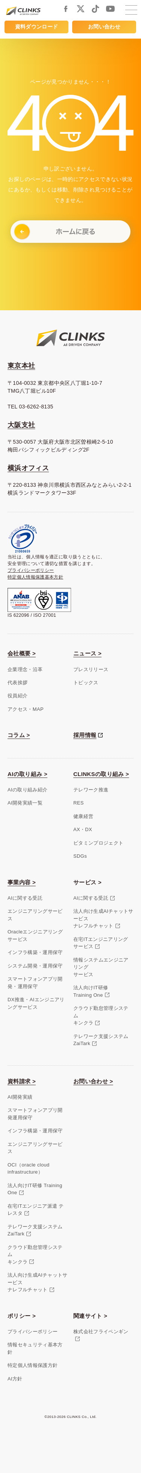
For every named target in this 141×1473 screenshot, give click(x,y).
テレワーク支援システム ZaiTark (35, 1230)
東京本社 (21, 365)
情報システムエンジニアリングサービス (101, 967)
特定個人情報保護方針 (33, 1365)
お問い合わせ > (93, 1081)
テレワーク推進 (90, 790)
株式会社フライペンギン (101, 1331)
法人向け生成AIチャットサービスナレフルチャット (103, 918)
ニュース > (87, 653)
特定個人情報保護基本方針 (35, 577)
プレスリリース (90, 669)
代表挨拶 (17, 682)
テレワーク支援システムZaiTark (101, 1040)
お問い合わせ (104, 27)
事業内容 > (22, 882)
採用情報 (84, 735)
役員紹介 (17, 695)
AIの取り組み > (27, 774)
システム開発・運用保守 (35, 966)
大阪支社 (21, 425)
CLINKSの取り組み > (101, 774)
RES (78, 803)
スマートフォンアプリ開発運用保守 (35, 1113)
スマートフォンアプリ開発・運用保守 (35, 982)
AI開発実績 (20, 1097)
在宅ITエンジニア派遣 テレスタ (36, 1209)
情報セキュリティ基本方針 (35, 1348)
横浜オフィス (28, 468)
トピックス (86, 682)
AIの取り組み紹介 (27, 790)
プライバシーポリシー (31, 570)
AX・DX (82, 829)
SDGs (80, 856)
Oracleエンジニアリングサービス (35, 935)
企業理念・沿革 (25, 669)
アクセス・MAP (26, 709)
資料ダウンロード (36, 27)
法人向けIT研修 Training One (35, 1189)
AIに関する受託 (25, 898)
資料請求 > (22, 1081)
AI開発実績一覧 (25, 803)
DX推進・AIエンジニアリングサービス (36, 1003)
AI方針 (15, 1379)
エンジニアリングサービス (35, 914)
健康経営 (83, 816)
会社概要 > (22, 653)
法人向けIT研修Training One (90, 991)
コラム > (19, 735)
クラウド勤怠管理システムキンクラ (101, 1015)
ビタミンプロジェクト (98, 843)
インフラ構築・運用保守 (35, 952)
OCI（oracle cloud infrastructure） (29, 1168)
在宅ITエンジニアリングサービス (100, 943)
